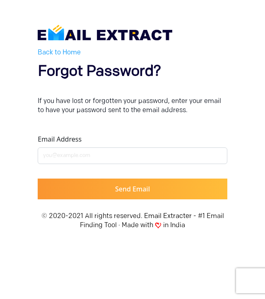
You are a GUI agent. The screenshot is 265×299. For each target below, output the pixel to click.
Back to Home (59, 52)
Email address (60, 139)
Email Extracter (168, 216)
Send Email (132, 189)
